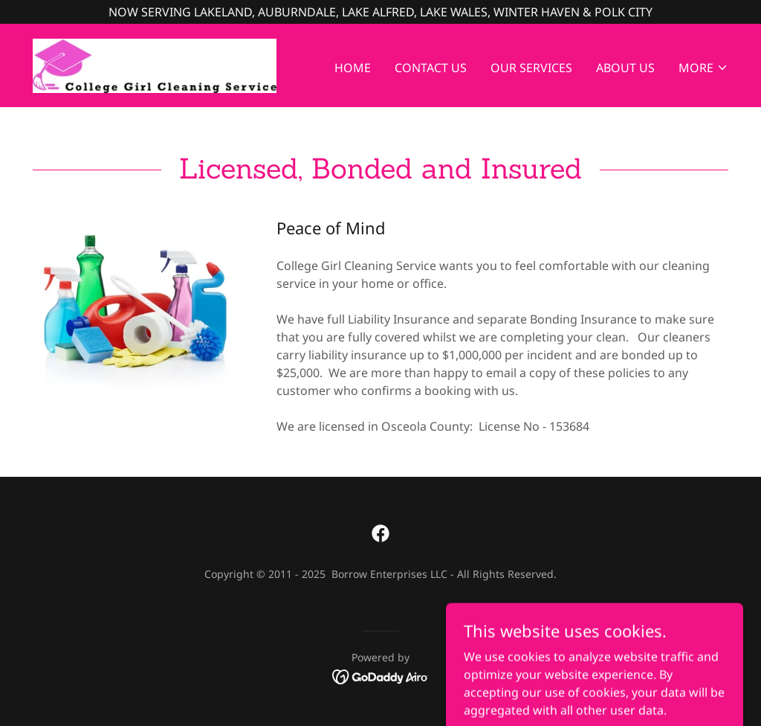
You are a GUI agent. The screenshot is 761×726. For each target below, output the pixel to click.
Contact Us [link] (431, 68)
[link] (154, 64)
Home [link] (352, 68)
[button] (703, 68)
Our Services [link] (531, 68)
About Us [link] (625, 68)
